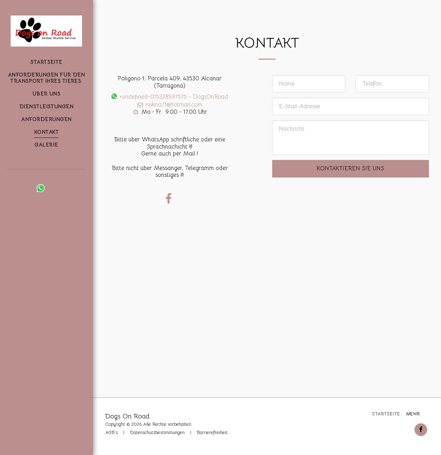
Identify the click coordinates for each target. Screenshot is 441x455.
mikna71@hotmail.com (169, 104)
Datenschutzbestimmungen (157, 432)
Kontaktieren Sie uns (350, 168)
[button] (29, 188)
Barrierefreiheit (212, 432)
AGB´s (111, 432)
